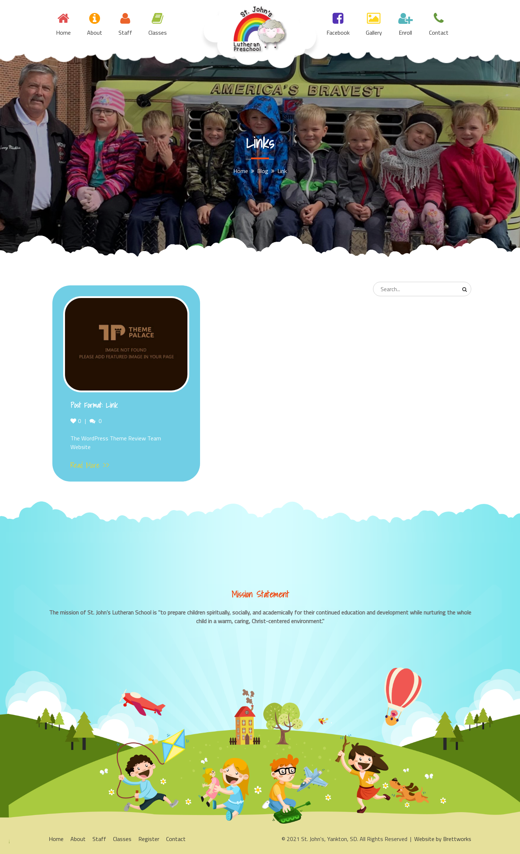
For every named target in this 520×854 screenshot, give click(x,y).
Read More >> (89, 465)
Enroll (405, 32)
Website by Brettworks (442, 838)
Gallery (374, 32)
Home (63, 32)
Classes (157, 32)
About (94, 32)
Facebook (338, 32)
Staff (125, 32)
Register (148, 838)
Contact (438, 32)
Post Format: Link (94, 405)
